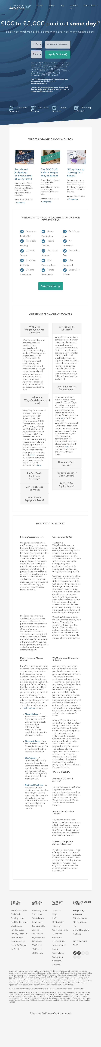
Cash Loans (37, 915)
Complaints (57, 957)
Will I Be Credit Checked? (66, 328)
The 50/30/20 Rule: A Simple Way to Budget (49, 172)
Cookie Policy (58, 953)
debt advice (29, 708)
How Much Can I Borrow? (66, 463)
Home (40, 5)
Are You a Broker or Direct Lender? (67, 474)
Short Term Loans (19, 911)
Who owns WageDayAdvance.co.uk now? (37, 400)
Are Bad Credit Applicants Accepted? (34, 476)
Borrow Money (18, 942)
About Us (56, 911)
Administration (59, 945)
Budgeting (20, 202)
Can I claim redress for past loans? (67, 388)
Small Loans (37, 922)
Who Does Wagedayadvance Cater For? (34, 330)
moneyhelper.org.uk (38, 83)
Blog (54, 915)
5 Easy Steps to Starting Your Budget (75, 172)
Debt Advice (58, 922)
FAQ (62, 5)
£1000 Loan (37, 953)
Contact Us (57, 961)
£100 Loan (37, 942)
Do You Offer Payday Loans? (67, 485)
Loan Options (90, 5)
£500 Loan (37, 949)
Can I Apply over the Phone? (34, 488)
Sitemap (56, 965)
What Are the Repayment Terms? (34, 499)
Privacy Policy (58, 942)
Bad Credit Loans (19, 922)
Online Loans (38, 918)
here (32, 455)
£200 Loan (37, 945)
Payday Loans (17, 930)
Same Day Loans (39, 911)
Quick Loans (16, 926)
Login (55, 949)
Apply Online (57, 54)
